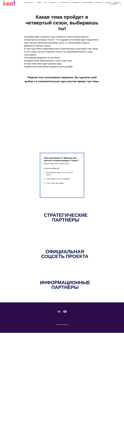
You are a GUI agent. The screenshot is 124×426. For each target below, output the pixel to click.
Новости (39, 2)
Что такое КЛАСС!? (29, 2)
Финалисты (98, 2)
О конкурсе (53, 2)
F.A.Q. (46, 2)
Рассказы (107, 2)
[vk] (59, 311)
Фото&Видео (113, 4)
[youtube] (65, 311)
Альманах (116, 2)
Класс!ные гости (64, 2)
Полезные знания (87, 2)
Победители (75, 2)
